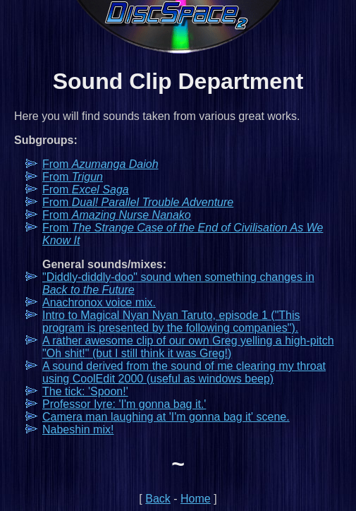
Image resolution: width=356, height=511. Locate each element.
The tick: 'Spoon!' (85, 391)
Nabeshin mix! (77, 429)
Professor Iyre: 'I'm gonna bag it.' (124, 404)
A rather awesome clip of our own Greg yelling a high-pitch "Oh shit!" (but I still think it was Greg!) (188, 347)
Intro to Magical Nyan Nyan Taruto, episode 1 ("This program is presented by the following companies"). (171, 321)
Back (158, 499)
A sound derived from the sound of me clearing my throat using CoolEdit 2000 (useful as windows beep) (184, 372)
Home (195, 499)
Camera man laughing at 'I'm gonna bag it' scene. (166, 417)
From (100, 164)
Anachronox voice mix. (99, 302)
